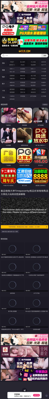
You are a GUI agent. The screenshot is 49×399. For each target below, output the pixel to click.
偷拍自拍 (22, 75)
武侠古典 (43, 89)
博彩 (3, 63)
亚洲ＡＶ (12, 69)
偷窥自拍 (12, 82)
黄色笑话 (33, 92)
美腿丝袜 (12, 85)
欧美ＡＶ (33, 69)
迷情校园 (12, 92)
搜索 (45, 55)
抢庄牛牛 (43, 65)
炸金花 (22, 65)
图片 (3, 84)
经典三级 (22, 78)
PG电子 (12, 62)
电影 (3, 77)
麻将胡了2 (12, 65)
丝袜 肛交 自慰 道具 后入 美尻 (10, 231)
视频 (3, 70)
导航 (3, 97)
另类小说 (22, 92)
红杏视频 (43, 96)
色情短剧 (12, 99)
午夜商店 (12, 96)
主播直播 (33, 71)
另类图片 (43, 85)
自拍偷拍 (22, 69)
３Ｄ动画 (43, 69)
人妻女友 (33, 89)
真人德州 (22, 62)
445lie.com (24, 51)
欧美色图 (33, 82)
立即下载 (36, 395)
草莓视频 (22, 96)
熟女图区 (33, 85)
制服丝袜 (12, 78)
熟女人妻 (12, 71)
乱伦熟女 (33, 78)
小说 (3, 90)
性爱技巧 (43, 92)
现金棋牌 (33, 65)
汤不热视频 (33, 96)
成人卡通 (33, 75)
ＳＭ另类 (43, 71)
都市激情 (12, 89)
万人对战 (33, 62)
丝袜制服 (22, 71)
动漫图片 (43, 82)
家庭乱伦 (22, 89)
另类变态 (43, 78)
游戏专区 (43, 62)
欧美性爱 (43, 75)
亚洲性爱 (12, 75)
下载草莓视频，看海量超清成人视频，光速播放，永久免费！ (27, 227)
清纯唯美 (22, 85)
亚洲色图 (22, 82)
